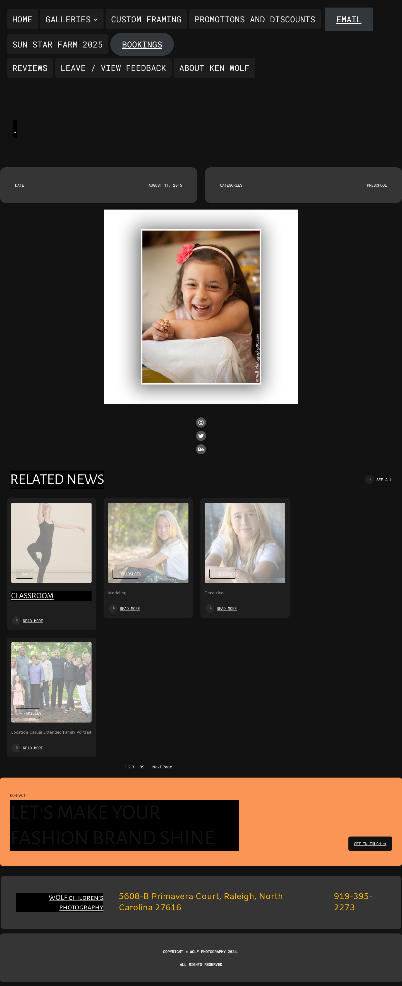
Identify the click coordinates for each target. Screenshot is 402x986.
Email (349, 19)
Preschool (377, 185)
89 (142, 767)
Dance (27, 573)
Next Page (162, 767)
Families (32, 713)
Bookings (142, 44)
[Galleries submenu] (72, 19)
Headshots (131, 573)
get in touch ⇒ (369, 843)
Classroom (32, 595)
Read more (33, 620)
